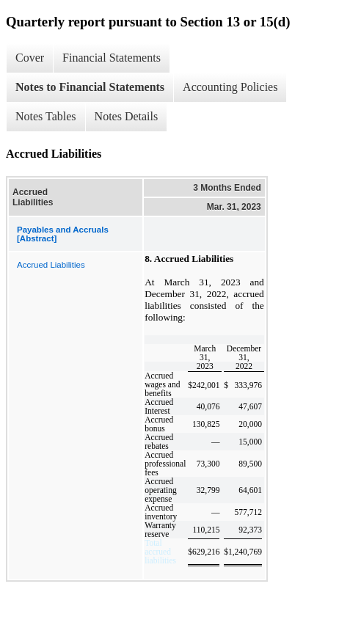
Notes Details (126, 116)
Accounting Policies (230, 87)
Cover (29, 57)
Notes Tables (45, 116)
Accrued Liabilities (51, 264)
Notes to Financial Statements (89, 87)
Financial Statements (111, 57)
